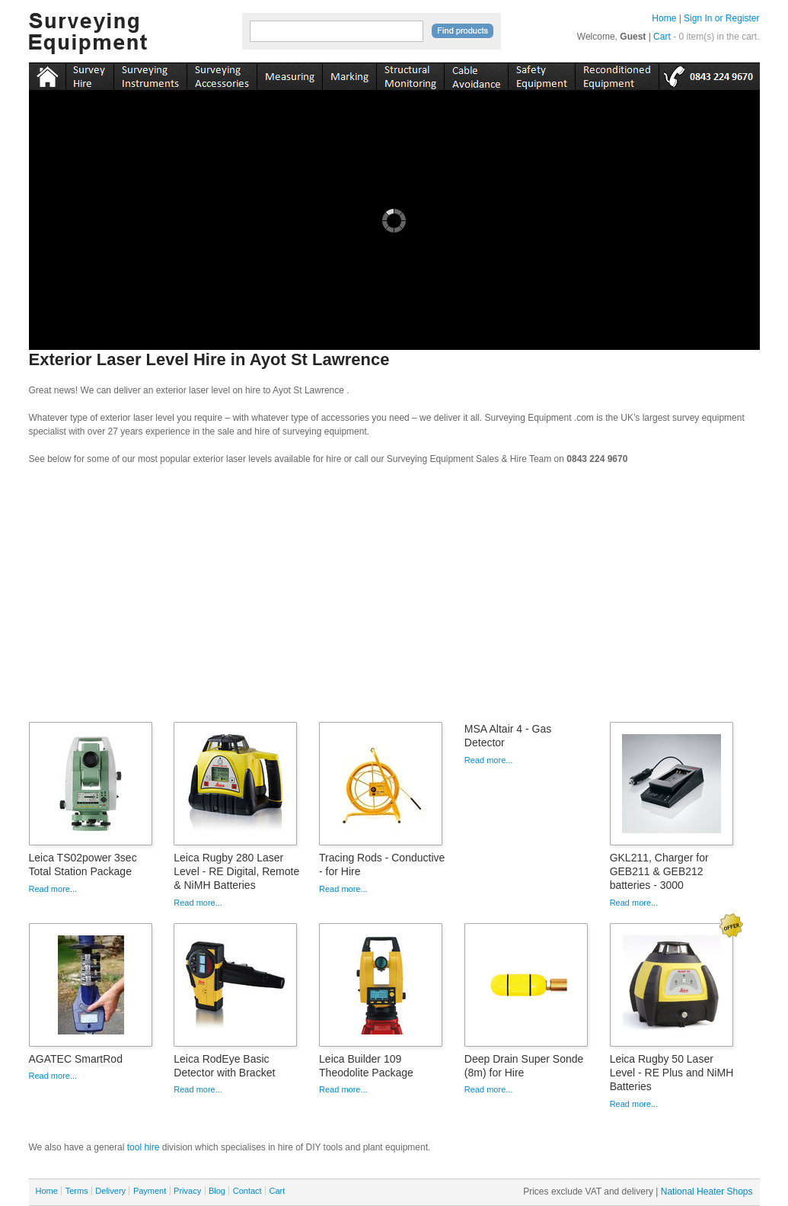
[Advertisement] (394, 598)
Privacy (187, 1190)
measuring (289, 74)
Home (664, 18)
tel (709, 74)
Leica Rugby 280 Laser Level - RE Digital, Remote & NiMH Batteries (236, 871)
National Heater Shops (707, 1191)
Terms (76, 1190)
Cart (662, 36)
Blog (217, 1190)
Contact (247, 1190)
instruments (89, 74)
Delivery (110, 1190)
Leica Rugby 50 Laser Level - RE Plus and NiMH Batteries (672, 1072)
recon (617, 74)
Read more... (53, 888)
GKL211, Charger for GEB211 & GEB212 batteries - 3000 (659, 871)
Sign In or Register (721, 18)
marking (349, 74)
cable (476, 74)
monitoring (410, 74)
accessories (222, 74)
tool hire (143, 1147)
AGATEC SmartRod (76, 1059)
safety (541, 74)
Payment (149, 1190)
